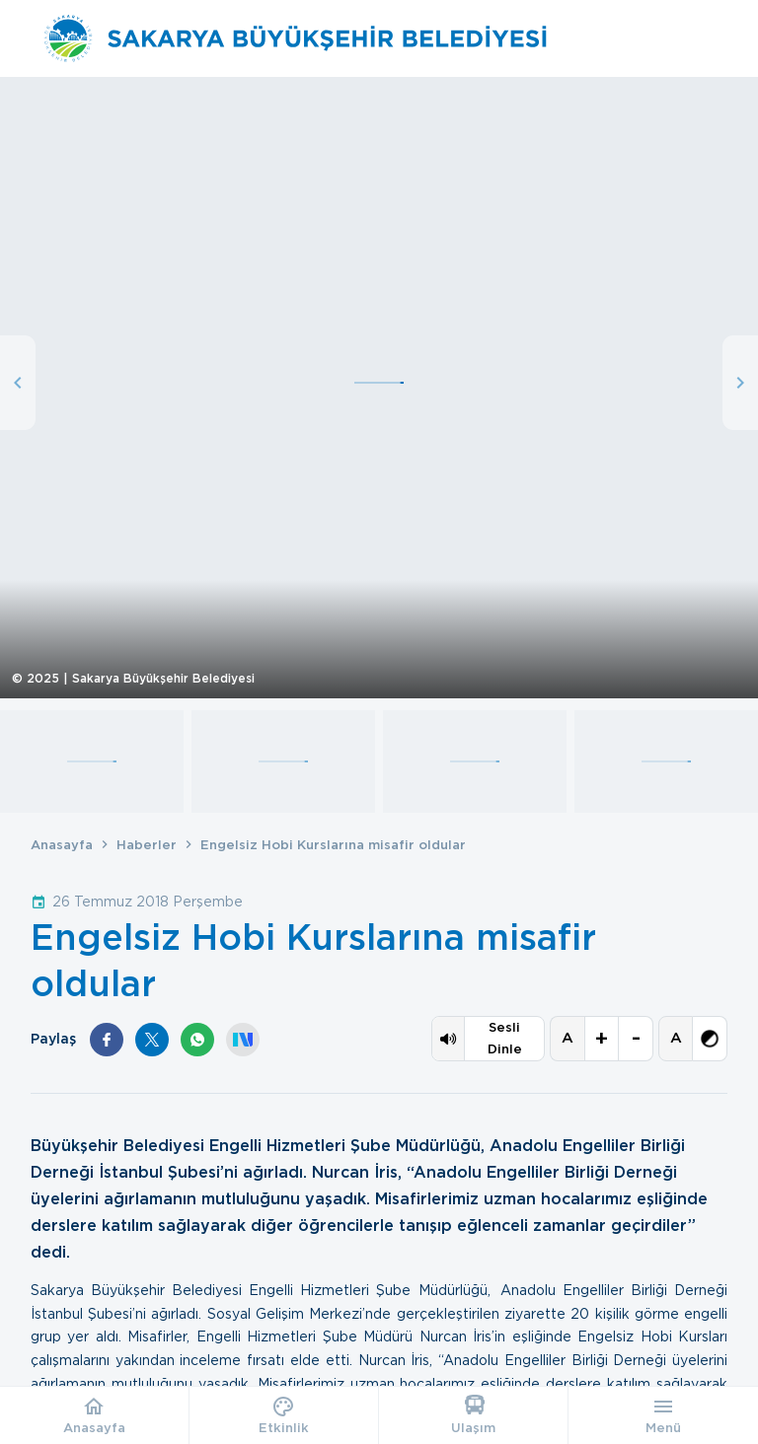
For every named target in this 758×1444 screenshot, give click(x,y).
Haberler (146, 844)
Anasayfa (62, 844)
